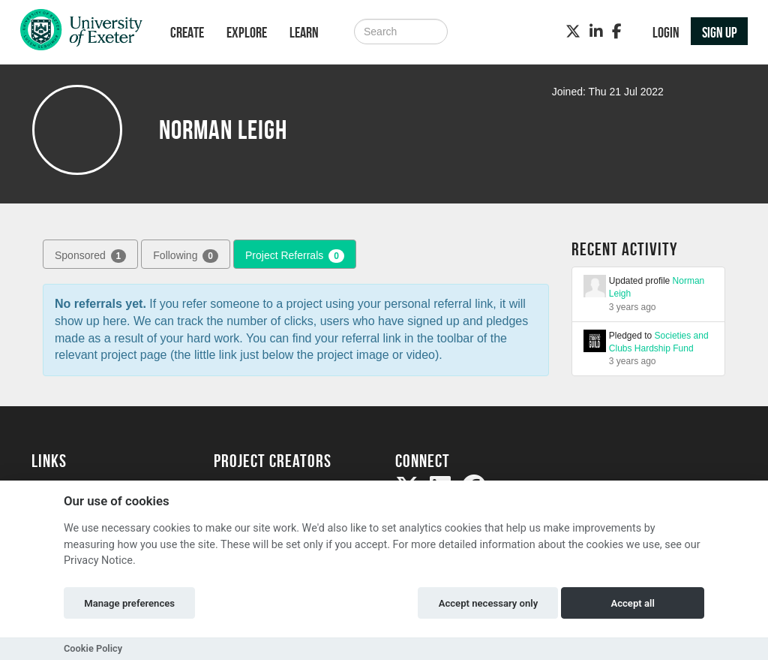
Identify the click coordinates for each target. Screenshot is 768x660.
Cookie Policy (93, 648)
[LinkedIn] (596, 31)
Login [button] (666, 32)
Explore (246, 32)
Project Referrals (294, 256)
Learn (304, 32)
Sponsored (90, 256)
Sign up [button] (719, 32)
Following (185, 256)
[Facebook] (617, 31)
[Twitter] (573, 31)
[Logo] (81, 33)
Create (187, 32)
